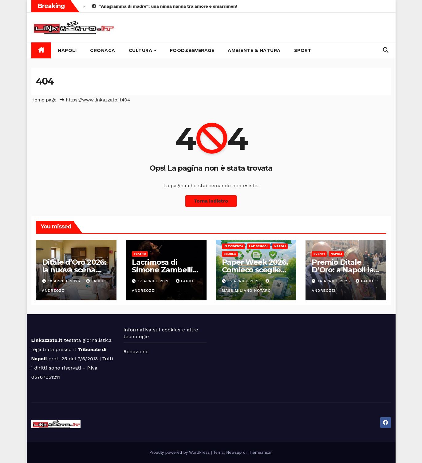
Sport (303, 50)
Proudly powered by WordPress (180, 452)
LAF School (258, 246)
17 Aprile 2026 (155, 281)
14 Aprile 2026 (335, 281)
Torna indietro (211, 201)
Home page (44, 100)
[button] (385, 50)
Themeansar (260, 452)
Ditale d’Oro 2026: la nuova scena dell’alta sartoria (74, 270)
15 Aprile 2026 (244, 281)
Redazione (136, 351)
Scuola (230, 253)
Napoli (67, 50)
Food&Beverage (192, 50)
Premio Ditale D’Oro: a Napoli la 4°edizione (342, 270)
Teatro (140, 253)
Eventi (319, 253)
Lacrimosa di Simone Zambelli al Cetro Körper (162, 270)
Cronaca (102, 50)
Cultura (141, 50)
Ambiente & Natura (254, 50)
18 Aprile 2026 (65, 281)
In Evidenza (233, 246)
